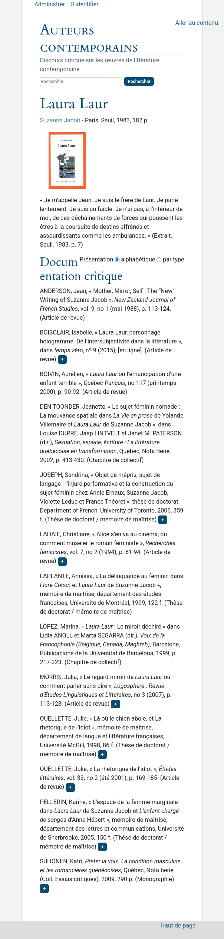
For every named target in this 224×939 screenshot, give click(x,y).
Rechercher (139, 81)
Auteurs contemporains (89, 38)
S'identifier (84, 4)
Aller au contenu (196, 22)
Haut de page (178, 925)
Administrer (49, 4)
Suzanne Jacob (60, 120)
